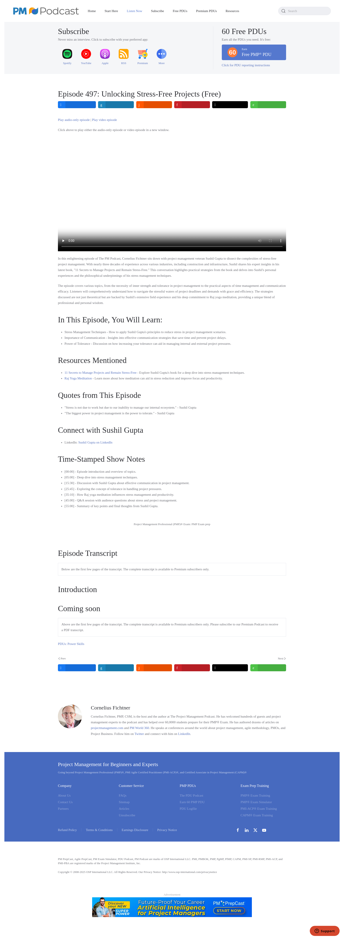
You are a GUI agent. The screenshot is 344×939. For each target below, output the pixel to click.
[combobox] (304, 11)
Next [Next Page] (282, 658)
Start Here (111, 11)
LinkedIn (184, 734)
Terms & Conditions (99, 830)
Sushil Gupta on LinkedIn (95, 442)
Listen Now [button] (134, 11)
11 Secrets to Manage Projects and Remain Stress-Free (100, 372)
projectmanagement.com (107, 728)
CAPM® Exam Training (257, 815)
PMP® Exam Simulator (256, 802)
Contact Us (65, 802)
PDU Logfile (188, 808)
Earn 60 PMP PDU (192, 802)
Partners (63, 808)
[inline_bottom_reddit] (154, 667)
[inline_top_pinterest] (192, 104)
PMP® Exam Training (255, 795)
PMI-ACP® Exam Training (259, 808)
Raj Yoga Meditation (78, 378)
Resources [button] (232, 11)
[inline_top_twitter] (230, 104)
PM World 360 (139, 728)
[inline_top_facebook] (77, 104)
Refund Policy (67, 830)
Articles (124, 808)
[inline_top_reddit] (154, 104)
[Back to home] (46, 11)
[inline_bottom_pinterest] (192, 667)
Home (92, 11)
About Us (64, 795)
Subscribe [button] (157, 11)
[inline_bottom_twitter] (230, 667)
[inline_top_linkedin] (116, 104)
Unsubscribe (127, 815)
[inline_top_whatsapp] (268, 104)
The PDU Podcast (191, 795)
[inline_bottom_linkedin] (116, 667)
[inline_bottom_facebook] (77, 667)
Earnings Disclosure (135, 830)
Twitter (139, 734)
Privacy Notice (167, 830)
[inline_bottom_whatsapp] (268, 667)
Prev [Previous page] (62, 658)
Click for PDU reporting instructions (246, 65)
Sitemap (124, 802)
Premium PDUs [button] (206, 11)
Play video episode (104, 120)
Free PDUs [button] (180, 11)
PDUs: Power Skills (71, 644)
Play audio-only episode (74, 120)
